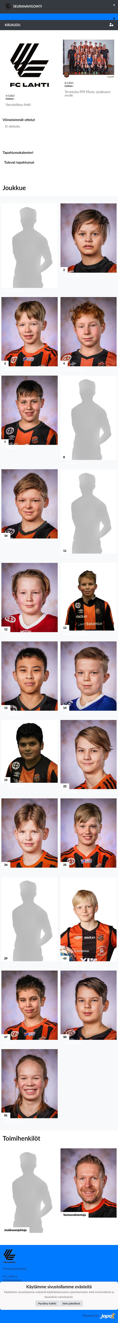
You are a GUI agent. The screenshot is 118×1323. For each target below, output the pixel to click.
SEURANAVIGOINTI (61, 5)
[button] (29, 249)
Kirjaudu (59, 25)
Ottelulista (11, 140)
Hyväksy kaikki (47, 1303)
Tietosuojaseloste (14, 1268)
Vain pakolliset (71, 1303)
